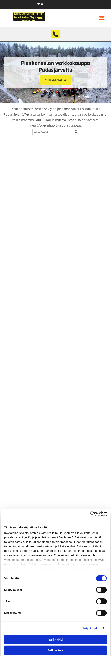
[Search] (55, 132)
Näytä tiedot (91, 628)
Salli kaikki (55, 639)
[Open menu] (102, 18)
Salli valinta (55, 650)
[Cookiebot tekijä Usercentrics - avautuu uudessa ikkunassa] (90, 513)
